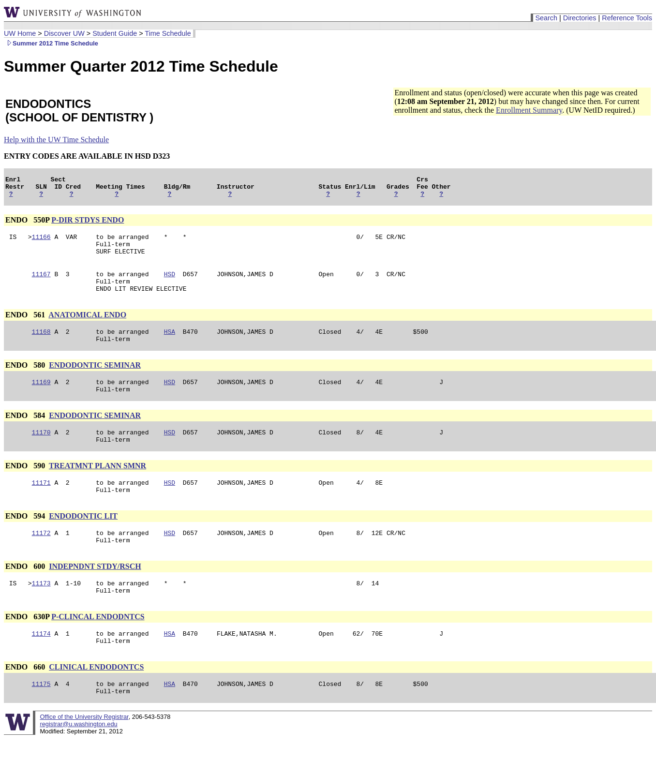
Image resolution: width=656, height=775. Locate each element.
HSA (169, 346)
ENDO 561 (26, 328)
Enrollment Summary (529, 110)
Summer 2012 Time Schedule (51, 43)
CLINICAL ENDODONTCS (96, 700)
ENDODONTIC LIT (83, 541)
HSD (169, 284)
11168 (41, 346)
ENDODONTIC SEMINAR (95, 381)
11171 (41, 505)
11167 (41, 284)
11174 (41, 665)
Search (546, 18)
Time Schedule (168, 33)
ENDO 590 (26, 487)
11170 (41, 452)
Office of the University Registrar (84, 753)
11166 (41, 242)
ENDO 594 (26, 541)
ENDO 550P (27, 224)
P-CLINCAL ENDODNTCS (97, 647)
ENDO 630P (27, 647)
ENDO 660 (26, 700)
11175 (41, 718)
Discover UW (64, 33)
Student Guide (114, 33)
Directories (579, 18)
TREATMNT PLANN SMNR (97, 487)
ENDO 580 (26, 381)
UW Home (20, 33)
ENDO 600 (26, 594)
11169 (41, 399)
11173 (41, 612)
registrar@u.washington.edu (78, 760)
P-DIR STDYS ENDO (87, 224)
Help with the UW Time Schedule (56, 139)
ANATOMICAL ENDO (87, 328)
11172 (41, 558)
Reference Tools (627, 18)
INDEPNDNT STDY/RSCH (95, 594)
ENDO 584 (26, 434)
